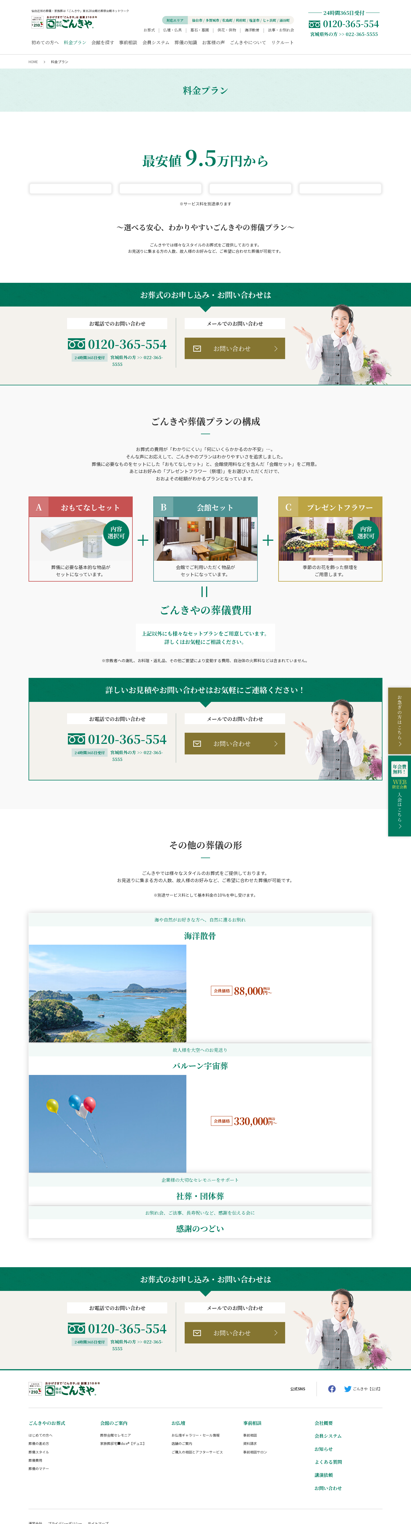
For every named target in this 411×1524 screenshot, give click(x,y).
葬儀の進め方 (39, 1401)
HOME (33, 61)
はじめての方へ (41, 1393)
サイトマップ (98, 1481)
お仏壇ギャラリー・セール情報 (195, 1393)
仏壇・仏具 (172, 30)
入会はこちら (399, 791)
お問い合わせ (232, 502)
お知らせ (324, 1407)
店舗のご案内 (182, 1401)
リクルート (282, 42)
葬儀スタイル (39, 1409)
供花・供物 (226, 30)
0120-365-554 (127, 497)
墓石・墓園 (199, 30)
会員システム (156, 42)
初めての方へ (45, 42)
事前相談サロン (255, 1409)
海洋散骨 (252, 30)
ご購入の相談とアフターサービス (197, 1409)
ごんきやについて (248, 42)
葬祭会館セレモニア (115, 1393)
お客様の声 (213, 42)
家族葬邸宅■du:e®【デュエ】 (123, 1401)
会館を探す (102, 42)
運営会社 (35, 1481)
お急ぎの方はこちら (399, 717)
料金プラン (75, 42)
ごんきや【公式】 (367, 1346)
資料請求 (250, 1401)
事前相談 (128, 42)
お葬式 (149, 30)
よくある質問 (328, 1420)
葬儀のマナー (39, 1426)
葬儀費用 (35, 1418)
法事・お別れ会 (281, 30)
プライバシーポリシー (65, 1481)
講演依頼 (324, 1433)
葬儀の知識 (185, 42)
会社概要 (324, 1381)
